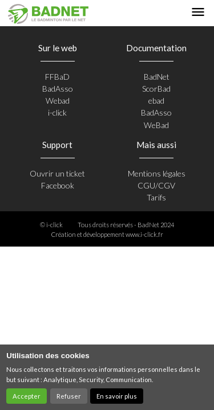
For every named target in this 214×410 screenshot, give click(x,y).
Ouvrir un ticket (57, 173)
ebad (156, 100)
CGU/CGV (156, 185)
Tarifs (156, 197)
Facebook (57, 185)
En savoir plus (116, 396)
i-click (57, 112)
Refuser (68, 396)
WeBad (156, 125)
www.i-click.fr (144, 234)
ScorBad (156, 88)
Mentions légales (156, 173)
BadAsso (57, 88)
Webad (58, 100)
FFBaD (57, 76)
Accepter (27, 396)
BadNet (156, 76)
